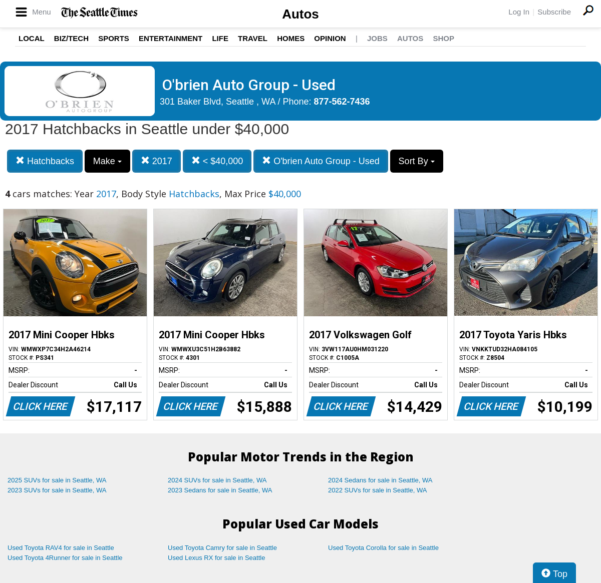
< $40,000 (217, 161)
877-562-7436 (342, 102)
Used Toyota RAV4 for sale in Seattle (61, 547)
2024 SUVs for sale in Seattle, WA (217, 480)
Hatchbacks (45, 161)
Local (32, 38)
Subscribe (554, 12)
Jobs (377, 38)
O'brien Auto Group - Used (321, 161)
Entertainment (170, 38)
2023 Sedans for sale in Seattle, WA (220, 490)
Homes (291, 38)
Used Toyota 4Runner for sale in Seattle (65, 557)
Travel (252, 38)
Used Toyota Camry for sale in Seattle (222, 547)
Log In (518, 12)
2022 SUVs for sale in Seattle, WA (377, 490)
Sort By (417, 161)
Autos (300, 14)
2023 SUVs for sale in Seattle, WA (57, 490)
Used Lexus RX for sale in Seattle (216, 557)
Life (220, 38)
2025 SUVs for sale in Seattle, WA (57, 480)
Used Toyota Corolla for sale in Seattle (383, 547)
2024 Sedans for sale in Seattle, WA (380, 480)
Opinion (330, 38)
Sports (113, 38)
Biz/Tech (71, 38)
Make (107, 161)
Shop (443, 38)
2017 (156, 161)
